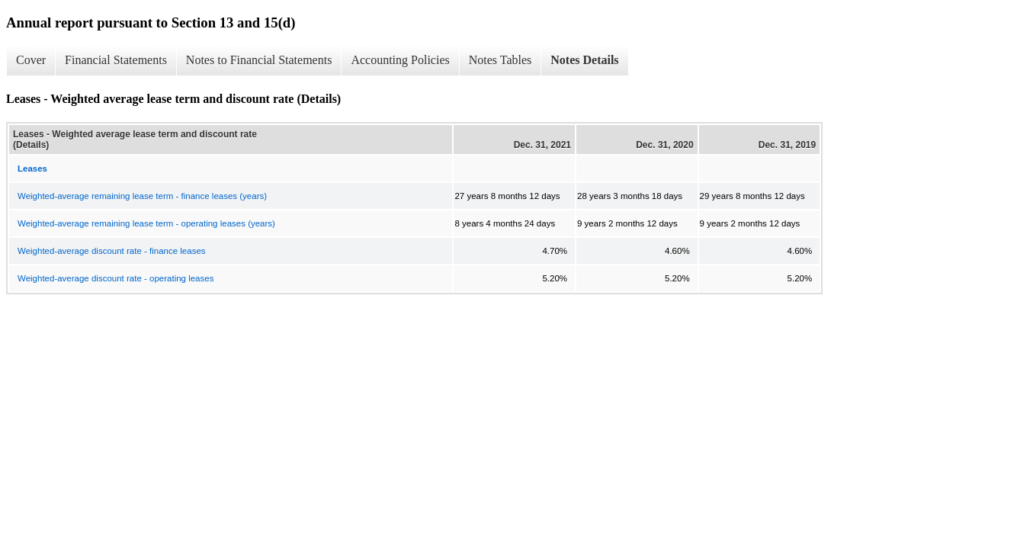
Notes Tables (500, 59)
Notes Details (584, 59)
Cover (31, 59)
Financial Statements (116, 59)
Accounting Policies (400, 59)
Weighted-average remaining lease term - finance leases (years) (142, 196)
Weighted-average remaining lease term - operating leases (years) (146, 223)
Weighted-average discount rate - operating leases (115, 278)
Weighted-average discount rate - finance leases (112, 250)
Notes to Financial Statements (259, 59)
